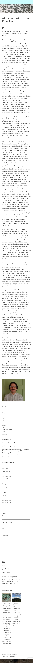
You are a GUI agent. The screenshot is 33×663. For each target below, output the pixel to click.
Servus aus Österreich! (8, 442)
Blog (3, 418)
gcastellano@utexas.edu (8, 569)
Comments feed (6, 500)
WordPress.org (6, 502)
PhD (3, 427)
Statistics (4, 434)
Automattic (12, 656)
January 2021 (5, 474)
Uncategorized (6, 487)
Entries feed (5, 497)
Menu (29, 18)
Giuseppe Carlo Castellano (11, 19)
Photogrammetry (7, 429)
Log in (4, 495)
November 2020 (6, 476)
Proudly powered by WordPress (9, 654)
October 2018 (6, 478)
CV (3, 420)
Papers (4, 425)
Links (3, 423)
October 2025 (6, 471)
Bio (3, 416)
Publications (5, 432)
